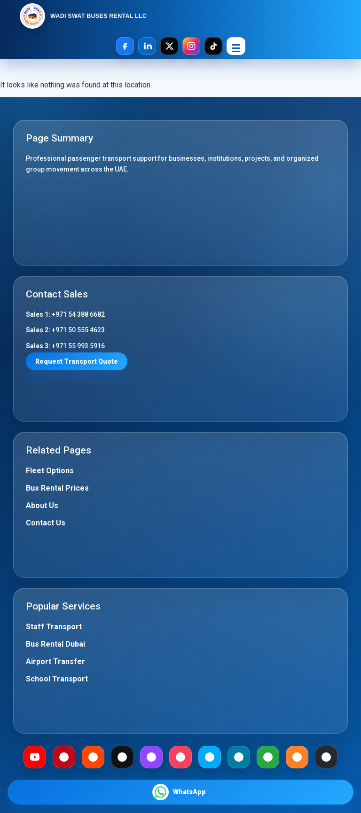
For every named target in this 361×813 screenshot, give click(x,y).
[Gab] (268, 757)
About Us (42, 505)
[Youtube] (35, 757)
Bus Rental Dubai (55, 644)
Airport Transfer (55, 661)
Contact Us (45, 522)
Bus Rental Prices (57, 488)
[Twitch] (151, 757)
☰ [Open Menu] (236, 49)
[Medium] (122, 757)
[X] (169, 46)
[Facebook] (125, 46)
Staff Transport (54, 626)
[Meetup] (180, 757)
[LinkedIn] (147, 46)
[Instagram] (191, 46)
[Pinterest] (64, 757)
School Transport (57, 678)
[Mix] (297, 757)
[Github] (326, 757)
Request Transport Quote (76, 361)
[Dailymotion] (209, 757)
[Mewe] (239, 757)
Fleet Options (50, 470)
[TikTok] (213, 46)
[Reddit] (93, 757)
